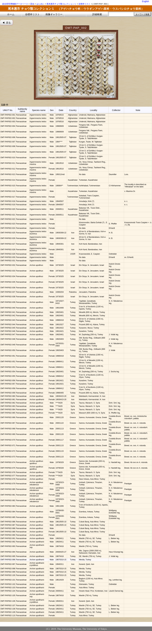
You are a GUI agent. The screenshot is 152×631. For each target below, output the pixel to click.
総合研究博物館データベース (15, 4)
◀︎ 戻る (6, 22)
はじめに (40, 4)
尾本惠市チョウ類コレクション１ (61, 4)
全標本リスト (84, 4)
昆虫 (32, 4)
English (145, 1)
